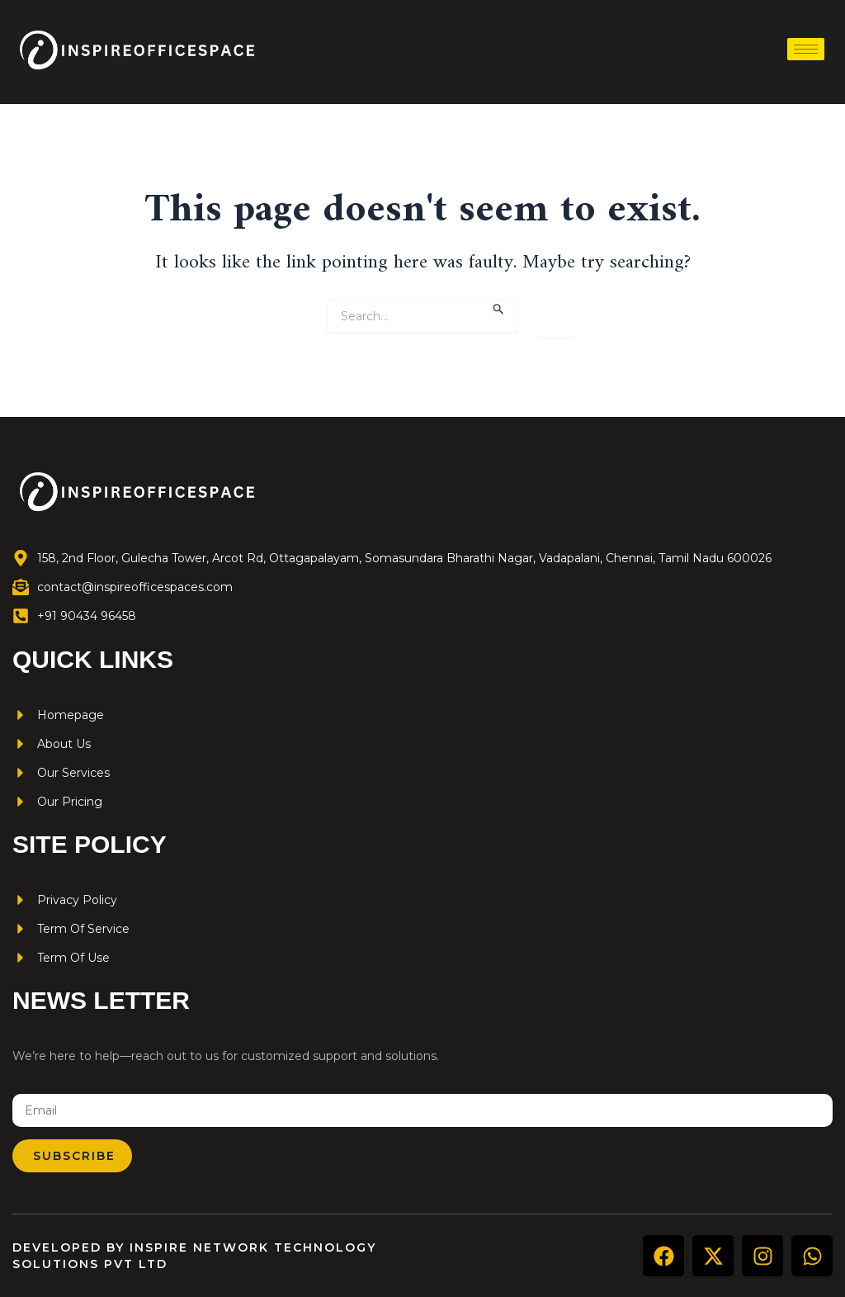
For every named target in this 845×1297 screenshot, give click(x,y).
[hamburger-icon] (805, 49)
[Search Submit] (499, 308)
